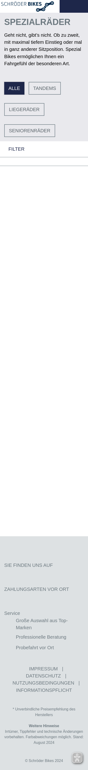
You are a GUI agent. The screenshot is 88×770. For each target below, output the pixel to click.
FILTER (12, 149)
